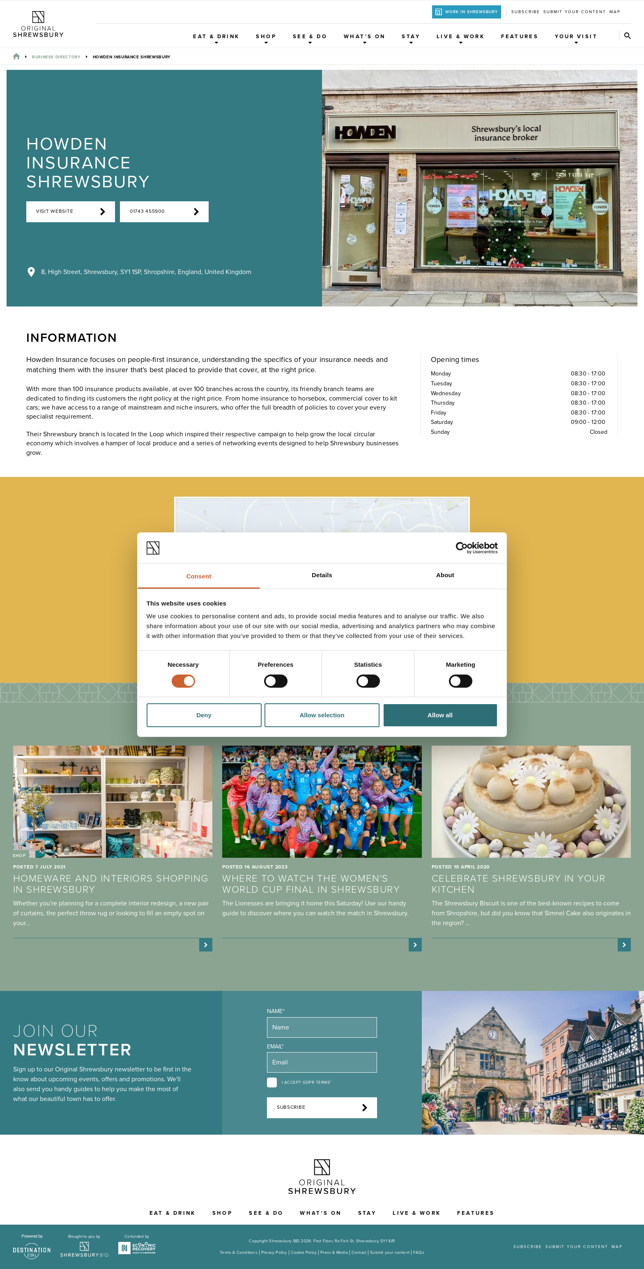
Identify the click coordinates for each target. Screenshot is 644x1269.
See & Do (310, 38)
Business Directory (56, 57)
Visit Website (70, 211)
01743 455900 (164, 211)
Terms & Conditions (239, 1252)
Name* (276, 1011)
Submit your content (574, 11)
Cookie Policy (304, 1252)
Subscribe (525, 11)
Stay (411, 38)
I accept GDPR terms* (306, 1082)
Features (519, 36)
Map (615, 11)
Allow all (440, 715)
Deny (204, 715)
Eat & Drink (216, 38)
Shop (266, 38)
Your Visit (576, 38)
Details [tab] (322, 574)
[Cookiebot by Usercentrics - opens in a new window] (462, 548)
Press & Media (334, 1252)
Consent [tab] (199, 576)
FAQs (418, 1252)
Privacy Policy (274, 1252)
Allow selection (321, 715)
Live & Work (461, 38)
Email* (275, 1046)
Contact (359, 1252)
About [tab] (445, 574)
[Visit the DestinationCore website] (32, 1246)
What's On (364, 38)
